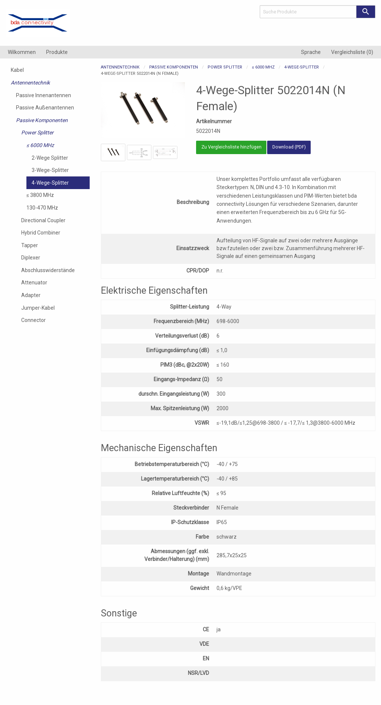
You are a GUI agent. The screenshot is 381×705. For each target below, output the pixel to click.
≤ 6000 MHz (40, 145)
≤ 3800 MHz (40, 195)
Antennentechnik (30, 83)
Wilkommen (22, 52)
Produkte (57, 52)
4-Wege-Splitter (50, 183)
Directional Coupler (43, 220)
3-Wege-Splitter (50, 170)
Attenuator (34, 282)
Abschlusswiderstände (48, 270)
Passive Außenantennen (45, 108)
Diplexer (30, 258)
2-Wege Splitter (50, 158)
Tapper (29, 245)
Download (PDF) (289, 147)
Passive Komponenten (42, 120)
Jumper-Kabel (38, 308)
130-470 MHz (42, 208)
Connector (33, 320)
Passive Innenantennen (43, 95)
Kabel (17, 70)
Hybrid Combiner (40, 233)
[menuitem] (22, 52)
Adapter (31, 295)
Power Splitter (37, 132)
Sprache (311, 52)
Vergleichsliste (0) (352, 52)
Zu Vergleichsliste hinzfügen (231, 147)
